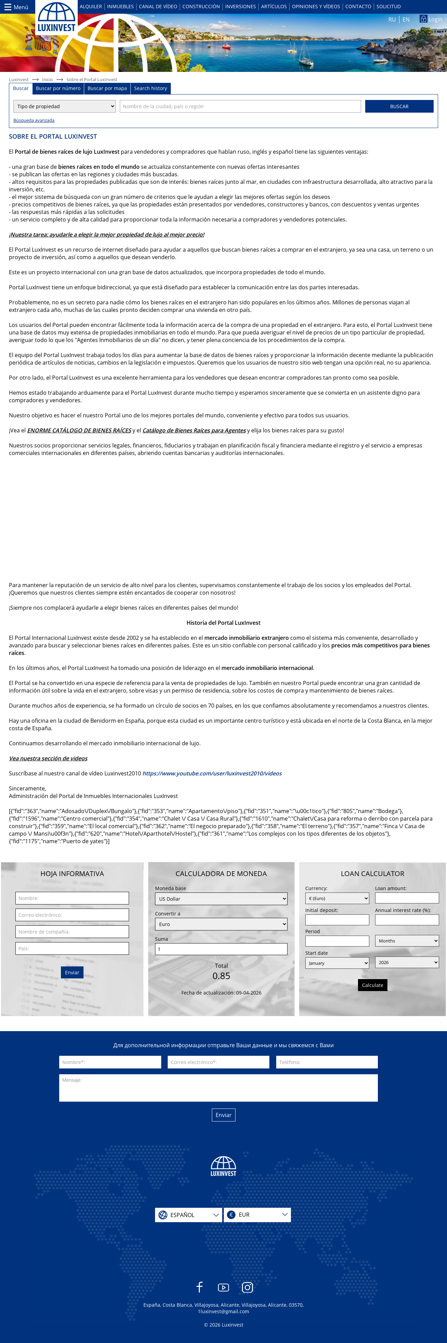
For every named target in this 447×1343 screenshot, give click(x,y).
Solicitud (388, 6)
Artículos (274, 6)
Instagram (247, 1291)
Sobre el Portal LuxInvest (91, 79)
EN (406, 19)
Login (436, 19)
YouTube (223, 1291)
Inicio (47, 79)
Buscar (399, 106)
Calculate (372, 985)
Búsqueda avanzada (33, 120)
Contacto (358, 6)
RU (392, 19)
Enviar (72, 972)
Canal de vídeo (158, 6)
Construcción (201, 6)
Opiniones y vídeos (316, 6)
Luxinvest (19, 79)
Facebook (200, 1291)
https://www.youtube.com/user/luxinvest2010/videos (212, 773)
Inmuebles (120, 6)
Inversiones (240, 6)
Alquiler (91, 6)
